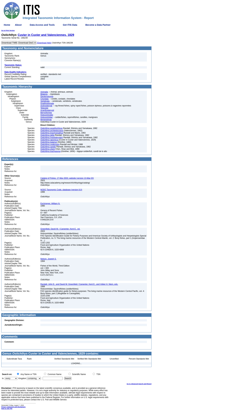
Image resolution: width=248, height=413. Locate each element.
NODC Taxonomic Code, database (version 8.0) (61, 190)
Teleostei (44, 108)
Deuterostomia (46, 96)
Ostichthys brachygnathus (51, 133)
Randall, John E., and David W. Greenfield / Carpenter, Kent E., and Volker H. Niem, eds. (79, 284)
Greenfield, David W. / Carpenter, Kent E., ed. (60, 229)
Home (7, 25)
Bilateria (43, 94)
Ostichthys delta (47, 135)
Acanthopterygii (47, 110)
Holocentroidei (46, 115)
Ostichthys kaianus (48, 142)
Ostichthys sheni (47, 149)
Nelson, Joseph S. (48, 259)
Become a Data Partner (97, 25)
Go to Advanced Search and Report (139, 384)
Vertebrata (44, 101)
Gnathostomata (47, 103)
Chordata (44, 99)
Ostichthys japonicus (49, 140)
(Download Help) (44, 43)
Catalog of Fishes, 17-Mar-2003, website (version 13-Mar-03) (67, 178)
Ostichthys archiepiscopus (51, 130)
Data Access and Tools (42, 25)
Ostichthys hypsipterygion (51, 137)
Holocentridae (46, 117)
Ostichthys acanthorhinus (51, 128)
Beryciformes (46, 112)
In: (3, 378)
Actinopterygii (46, 106)
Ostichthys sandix (48, 147)
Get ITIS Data (70, 25)
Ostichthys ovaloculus (49, 144)
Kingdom (22, 378)
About (18, 25)
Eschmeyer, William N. (50, 203)
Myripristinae (46, 119)
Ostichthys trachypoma (50, 151)
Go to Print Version (8, 30)
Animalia (44, 92)
